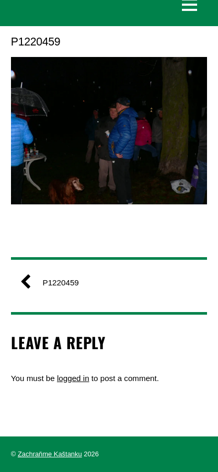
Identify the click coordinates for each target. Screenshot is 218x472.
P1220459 (53, 283)
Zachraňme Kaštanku (50, 454)
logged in (73, 378)
